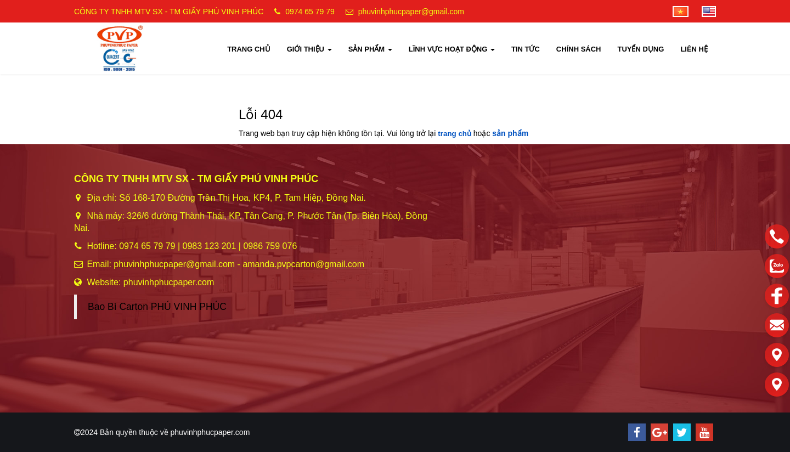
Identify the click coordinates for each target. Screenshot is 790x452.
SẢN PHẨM (370, 49)
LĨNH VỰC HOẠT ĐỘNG (452, 49)
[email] (777, 325)
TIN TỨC (525, 49)
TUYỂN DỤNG (640, 49)
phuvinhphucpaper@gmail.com (411, 11)
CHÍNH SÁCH (578, 49)
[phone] (777, 236)
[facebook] (777, 296)
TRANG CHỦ (248, 49)
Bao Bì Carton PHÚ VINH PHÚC (157, 306)
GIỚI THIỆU (309, 49)
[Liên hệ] (777, 355)
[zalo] (777, 266)
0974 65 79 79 (310, 11)
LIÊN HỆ (694, 49)
